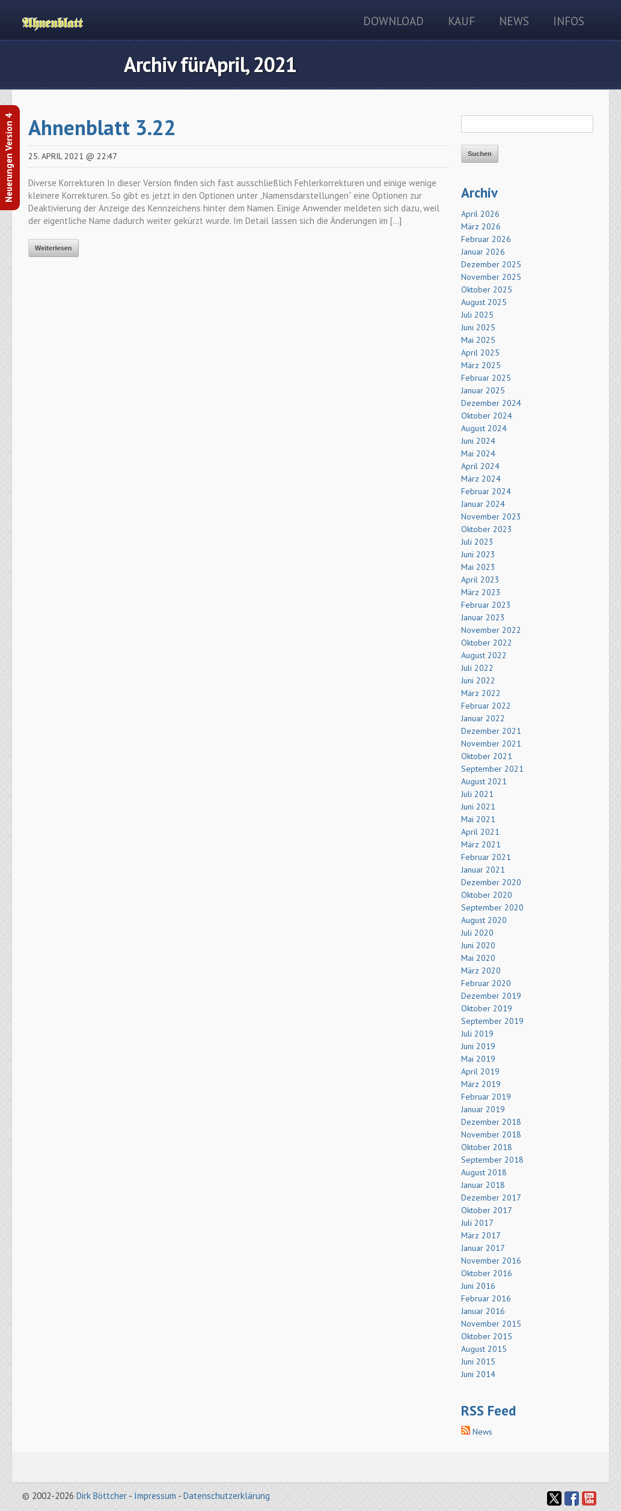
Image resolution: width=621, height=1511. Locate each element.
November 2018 (491, 1134)
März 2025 (481, 365)
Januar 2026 (483, 251)
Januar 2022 (483, 718)
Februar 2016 (486, 1298)
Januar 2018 (483, 1184)
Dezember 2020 (491, 882)
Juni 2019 (478, 1046)
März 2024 (481, 478)
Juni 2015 (478, 1361)
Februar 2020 (486, 983)
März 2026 (481, 226)
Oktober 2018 (486, 1147)
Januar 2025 (483, 390)
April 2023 (480, 579)
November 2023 (491, 516)
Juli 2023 (477, 541)
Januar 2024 (483, 503)
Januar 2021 (483, 869)
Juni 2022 (478, 680)
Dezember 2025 (491, 264)
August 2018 (484, 1172)
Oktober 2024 (486, 415)
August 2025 (484, 302)
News (514, 21)
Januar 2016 (483, 1311)
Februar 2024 (486, 491)
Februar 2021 (486, 857)
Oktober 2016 (486, 1273)
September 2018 (492, 1159)
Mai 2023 (478, 567)
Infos (568, 21)
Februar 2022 (486, 705)
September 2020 (492, 907)
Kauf (461, 21)
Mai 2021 (478, 819)
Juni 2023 (478, 554)
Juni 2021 (478, 806)
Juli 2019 (477, 1033)
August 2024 (484, 428)
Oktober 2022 (486, 642)
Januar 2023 (483, 617)
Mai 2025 (478, 340)
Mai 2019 (478, 1058)
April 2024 (480, 466)
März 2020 (481, 970)
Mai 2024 (478, 453)
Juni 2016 (478, 1285)
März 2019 (481, 1084)
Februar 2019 (486, 1096)
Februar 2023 (486, 604)
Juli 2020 (477, 932)
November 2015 (491, 1323)
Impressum (155, 1495)
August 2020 (484, 920)
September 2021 (492, 768)
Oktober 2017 (486, 1210)
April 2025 (480, 352)
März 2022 (481, 693)
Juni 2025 (478, 327)
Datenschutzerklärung (226, 1495)
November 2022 (491, 630)
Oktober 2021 (486, 756)
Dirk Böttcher (101, 1495)
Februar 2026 (486, 239)
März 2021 (481, 844)
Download (393, 21)
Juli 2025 (477, 314)
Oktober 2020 (486, 894)
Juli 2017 (477, 1222)
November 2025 (491, 276)
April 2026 (480, 213)
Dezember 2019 (491, 995)
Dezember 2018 (491, 1121)
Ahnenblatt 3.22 (102, 127)
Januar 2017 (483, 1248)
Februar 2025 (486, 377)
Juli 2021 (477, 794)
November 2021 (491, 743)
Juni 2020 (478, 945)
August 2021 (484, 781)
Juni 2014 (478, 1374)
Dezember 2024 (491, 403)
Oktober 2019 (486, 1008)
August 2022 (484, 655)
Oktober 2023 (486, 529)
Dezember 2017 (491, 1197)
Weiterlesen (53, 248)
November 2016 (491, 1260)
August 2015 (484, 1348)
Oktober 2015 (486, 1336)
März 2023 (481, 592)
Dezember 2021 (491, 730)
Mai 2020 (478, 957)
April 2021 (480, 831)
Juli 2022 (477, 667)
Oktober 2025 (486, 289)
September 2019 (492, 1021)
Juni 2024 (478, 440)
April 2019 (480, 1071)
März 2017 (481, 1235)
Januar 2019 (483, 1109)
